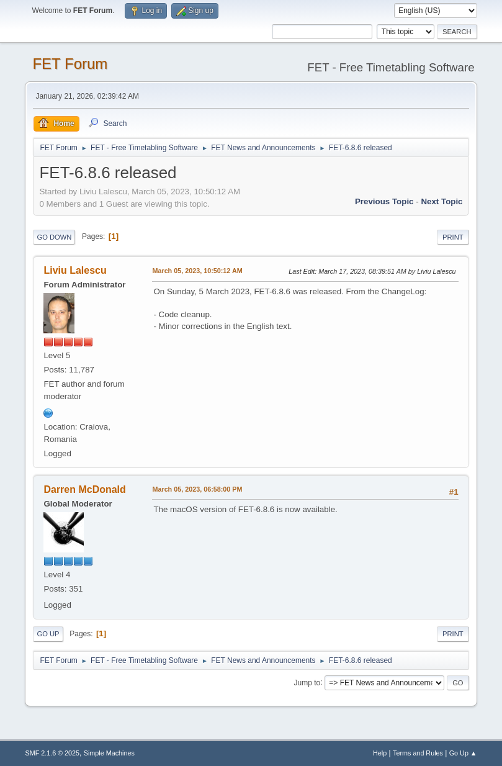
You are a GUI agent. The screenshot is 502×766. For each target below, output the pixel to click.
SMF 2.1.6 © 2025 (52, 753)
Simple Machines (109, 753)
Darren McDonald (84, 489)
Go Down (54, 237)
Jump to (307, 682)
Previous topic (384, 201)
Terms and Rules (418, 753)
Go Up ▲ (463, 753)
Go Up (48, 634)
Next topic (441, 201)
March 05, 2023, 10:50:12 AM (197, 270)
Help (380, 753)
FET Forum (69, 63)
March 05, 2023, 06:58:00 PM (197, 489)
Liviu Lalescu (74, 270)
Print (453, 237)
